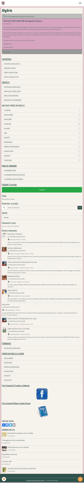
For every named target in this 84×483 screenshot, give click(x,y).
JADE (42, 133)
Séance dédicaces (14, 248)
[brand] (3, 3)
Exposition (6, 304)
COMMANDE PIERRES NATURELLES (14, 175)
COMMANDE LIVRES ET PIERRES (13, 179)
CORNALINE (42, 124)
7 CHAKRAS (42, 110)
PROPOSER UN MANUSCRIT (12, 87)
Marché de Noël (13, 276)
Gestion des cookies (52, 480)
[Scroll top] (80, 479)
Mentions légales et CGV (11, 77)
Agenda (6, 217)
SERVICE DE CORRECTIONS (12, 91)
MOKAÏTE (42, 137)
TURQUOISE (42, 160)
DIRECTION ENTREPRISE (11, 95)
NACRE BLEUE (42, 142)
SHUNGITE (42, 156)
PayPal (42, 190)
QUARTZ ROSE (42, 151)
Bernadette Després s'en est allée (20, 433)
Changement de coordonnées (13, 440)
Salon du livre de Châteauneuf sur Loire (22, 262)
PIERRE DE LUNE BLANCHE (42, 146)
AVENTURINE (42, 119)
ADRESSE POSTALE (10, 68)
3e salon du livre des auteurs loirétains (21, 468)
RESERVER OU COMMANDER (12, 100)
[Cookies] (4, 479)
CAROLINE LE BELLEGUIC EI (12, 64)
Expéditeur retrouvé (9, 454)
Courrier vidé (7, 461)
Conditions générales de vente (35, 480)
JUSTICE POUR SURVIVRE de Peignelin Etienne (22, 21)
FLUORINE (42, 128)
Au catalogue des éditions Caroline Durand (21, 16)
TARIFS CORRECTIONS (11, 72)
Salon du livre (12, 290)
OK (80, 208)
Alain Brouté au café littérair (12, 348)
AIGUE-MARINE (42, 115)
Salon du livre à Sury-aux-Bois (18, 329)
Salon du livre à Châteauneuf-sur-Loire (22, 319)
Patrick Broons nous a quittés (18, 447)
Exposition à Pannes (14, 234)
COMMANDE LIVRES (10, 170)
